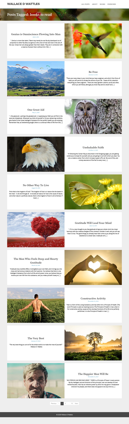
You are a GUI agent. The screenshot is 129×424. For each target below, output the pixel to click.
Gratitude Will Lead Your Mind (93, 226)
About (94, 4)
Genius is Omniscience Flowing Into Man (35, 34)
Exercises (112, 4)
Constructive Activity (93, 303)
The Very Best (36, 344)
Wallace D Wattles (23, 4)
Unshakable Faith (93, 150)
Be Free (93, 73)
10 (72, 410)
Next (76, 410)
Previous (53, 410)
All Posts (85, 4)
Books (102, 4)
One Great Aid (35, 111)
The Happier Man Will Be (93, 380)
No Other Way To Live (36, 188)
